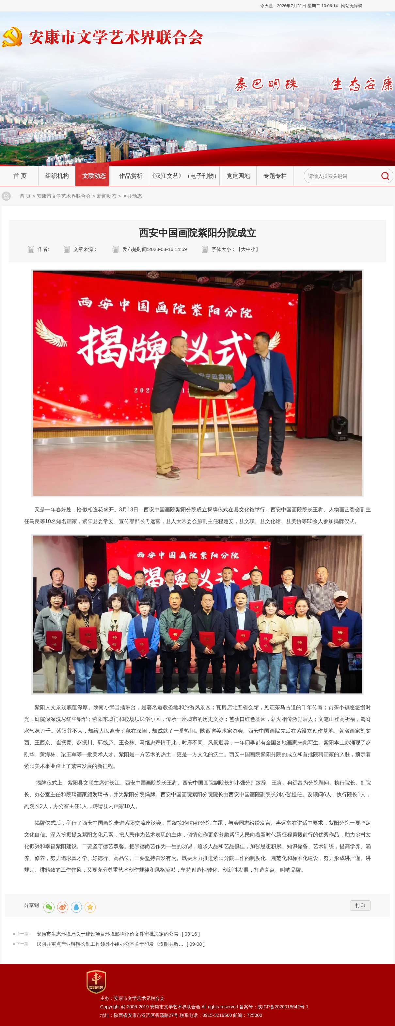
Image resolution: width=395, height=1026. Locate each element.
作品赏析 (131, 176)
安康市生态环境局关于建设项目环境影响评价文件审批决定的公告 (108, 934)
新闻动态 (107, 196)
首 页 (20, 176)
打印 (360, 905)
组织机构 (57, 176)
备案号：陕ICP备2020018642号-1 (273, 1006)
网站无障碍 (351, 5)
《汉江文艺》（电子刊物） (184, 176)
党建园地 (238, 176)
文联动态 (94, 176)
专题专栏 (275, 176)
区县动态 (132, 196)
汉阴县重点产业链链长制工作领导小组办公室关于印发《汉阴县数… (110, 944)
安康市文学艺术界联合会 (64, 196)
